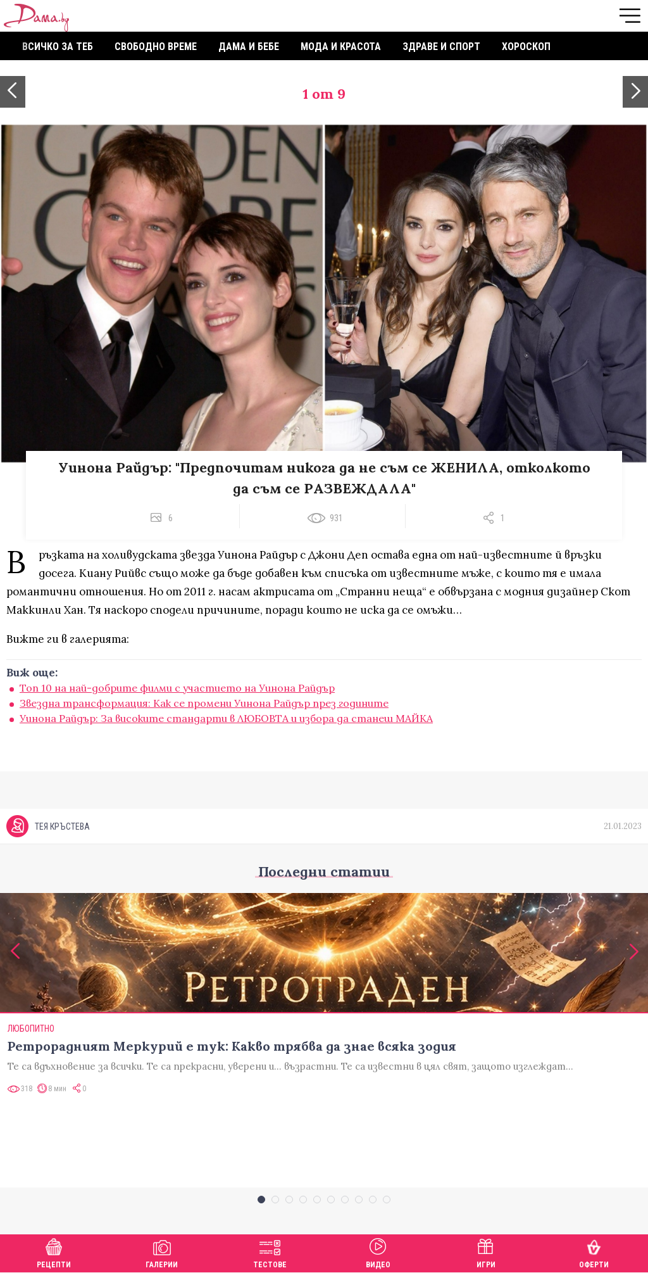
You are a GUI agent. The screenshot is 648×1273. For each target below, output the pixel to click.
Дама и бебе (248, 47)
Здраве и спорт (441, 47)
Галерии (162, 1251)
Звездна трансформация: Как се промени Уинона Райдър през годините (204, 703)
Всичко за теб (57, 47)
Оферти (594, 1251)
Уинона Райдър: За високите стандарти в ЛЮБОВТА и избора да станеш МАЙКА (226, 718)
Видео (378, 1251)
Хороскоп (526, 47)
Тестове (270, 1251)
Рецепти (54, 1251)
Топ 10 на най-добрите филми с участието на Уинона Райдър (177, 687)
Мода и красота (341, 47)
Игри (486, 1251)
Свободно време (156, 47)
